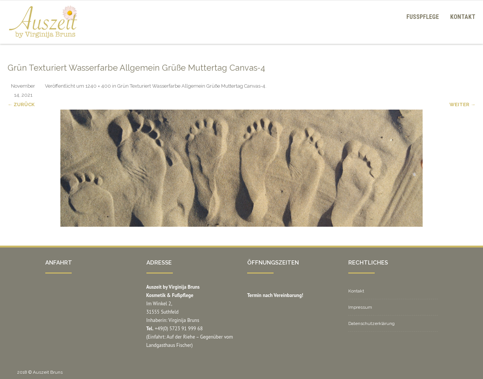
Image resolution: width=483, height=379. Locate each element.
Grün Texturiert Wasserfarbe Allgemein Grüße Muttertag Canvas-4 (191, 86)
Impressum (360, 307)
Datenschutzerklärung (371, 323)
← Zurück (21, 104)
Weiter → (462, 104)
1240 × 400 (98, 86)
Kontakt (462, 16)
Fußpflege (422, 16)
